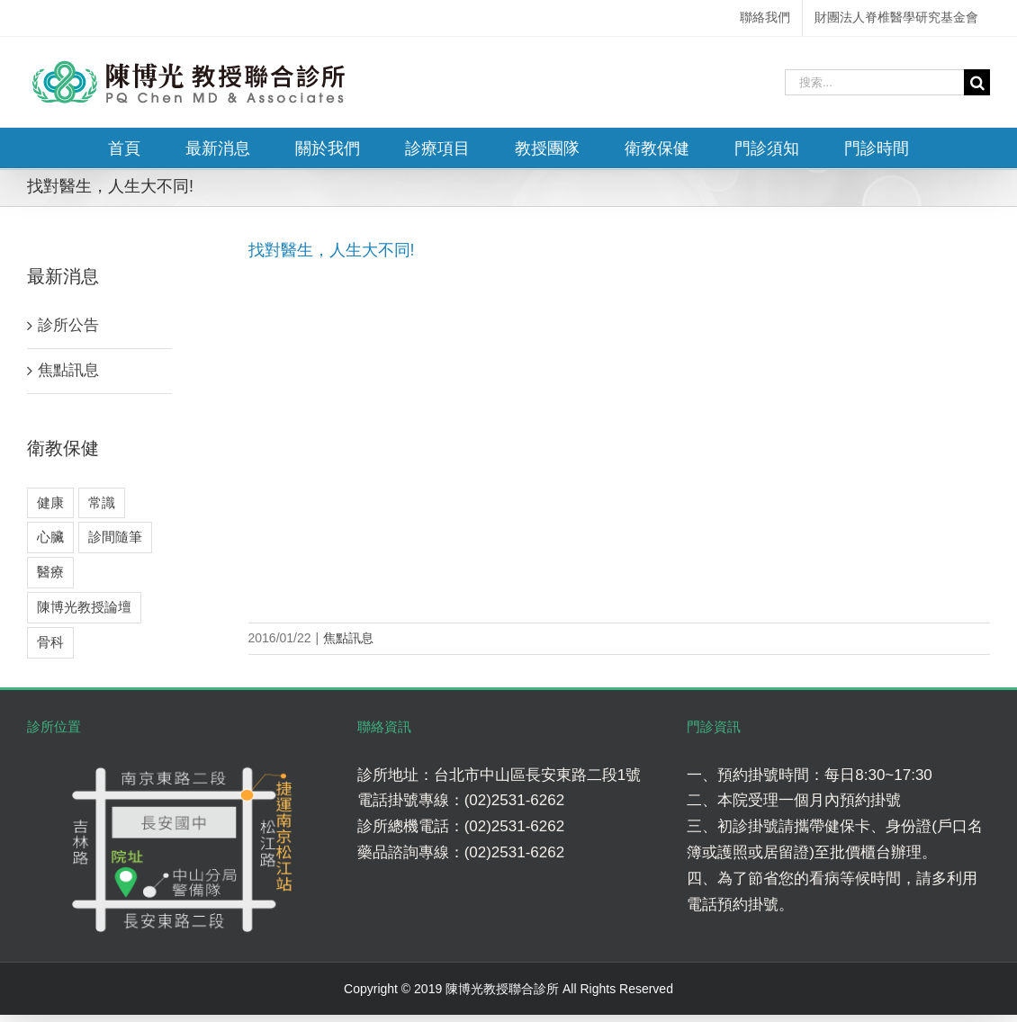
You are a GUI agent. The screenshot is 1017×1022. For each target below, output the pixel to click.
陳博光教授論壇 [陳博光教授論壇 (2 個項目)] (84, 606)
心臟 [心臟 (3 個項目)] (50, 536)
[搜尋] (977, 82)
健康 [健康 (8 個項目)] (50, 502)
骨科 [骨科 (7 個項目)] (50, 642)
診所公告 (68, 325)
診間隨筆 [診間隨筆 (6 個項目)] (115, 536)
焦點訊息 (348, 638)
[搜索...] (874, 82)
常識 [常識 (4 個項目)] (101, 502)
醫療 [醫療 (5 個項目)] (50, 571)
